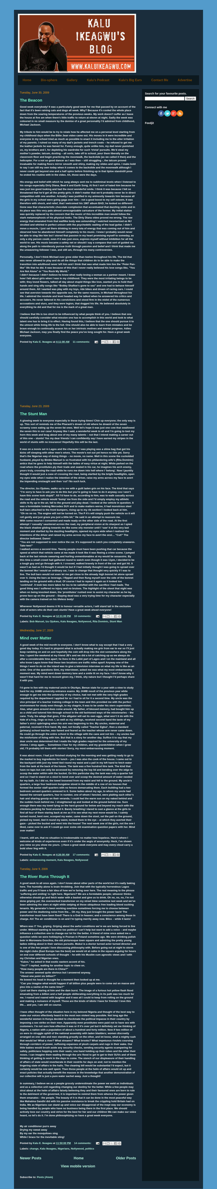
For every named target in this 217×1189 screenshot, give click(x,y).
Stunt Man (116, 621)
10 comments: (83, 616)
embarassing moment (43, 859)
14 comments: (83, 1143)
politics (89, 1148)
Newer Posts (30, 1158)
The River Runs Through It (44, 876)
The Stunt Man (33, 414)
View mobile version (78, 1166)
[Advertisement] (78, 374)
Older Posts (126, 1158)
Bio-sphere (49, 80)
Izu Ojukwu (52, 621)
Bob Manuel (37, 621)
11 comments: (82, 341)
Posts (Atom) (45, 1177)
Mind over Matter (35, 638)
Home (27, 80)
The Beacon (31, 100)
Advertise (185, 80)
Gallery (72, 80)
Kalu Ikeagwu (68, 621)
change (34, 1148)
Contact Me (159, 80)
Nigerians (63, 1148)
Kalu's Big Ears (130, 80)
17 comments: (82, 854)
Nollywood (84, 621)
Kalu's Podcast (98, 80)
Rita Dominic (100, 621)
